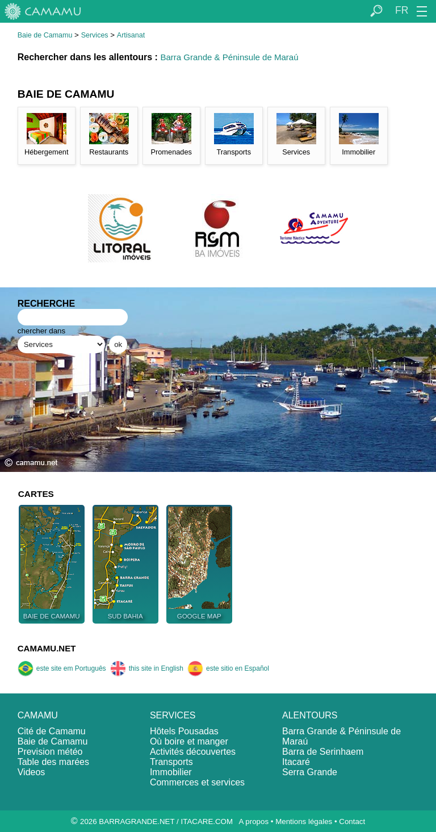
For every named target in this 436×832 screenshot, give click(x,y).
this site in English (146, 668)
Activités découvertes (193, 751)
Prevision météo (50, 751)
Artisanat (131, 35)
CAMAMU (38, 715)
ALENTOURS (310, 715)
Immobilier (171, 772)
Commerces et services (197, 782)
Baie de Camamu (45, 35)
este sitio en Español (228, 668)
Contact (352, 821)
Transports (171, 762)
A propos (253, 821)
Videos (31, 772)
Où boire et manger (189, 741)
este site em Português (62, 668)
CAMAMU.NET (47, 648)
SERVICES (173, 715)
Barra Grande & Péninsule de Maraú (229, 57)
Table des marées (53, 762)
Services (94, 35)
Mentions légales (303, 821)
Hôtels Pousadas (184, 731)
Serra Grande (309, 772)
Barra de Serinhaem (322, 751)
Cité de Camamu (52, 731)
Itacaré (296, 762)
